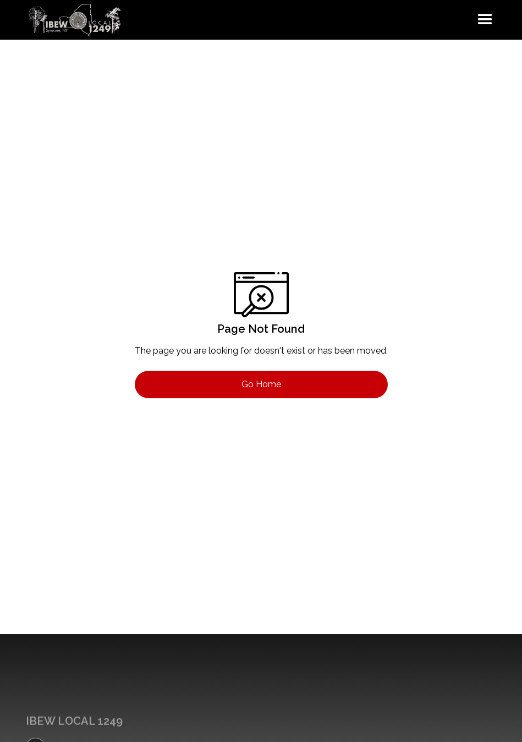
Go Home (261, 384)
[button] (485, 20)
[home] (75, 20)
